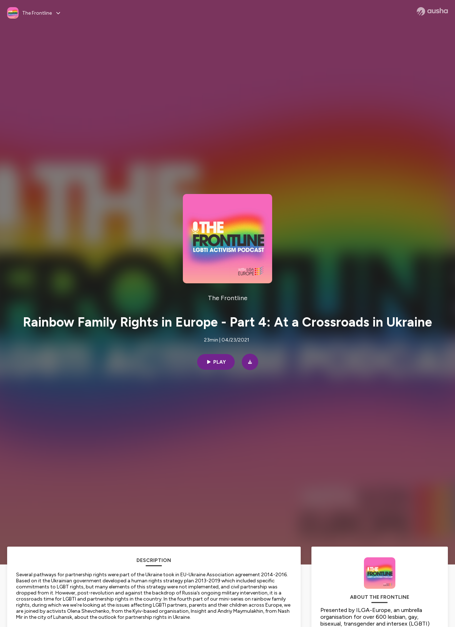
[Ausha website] (432, 11)
